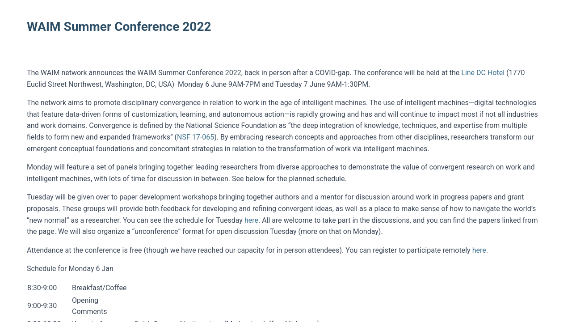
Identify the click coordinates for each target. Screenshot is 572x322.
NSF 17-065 (195, 137)
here (251, 220)
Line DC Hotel (483, 72)
